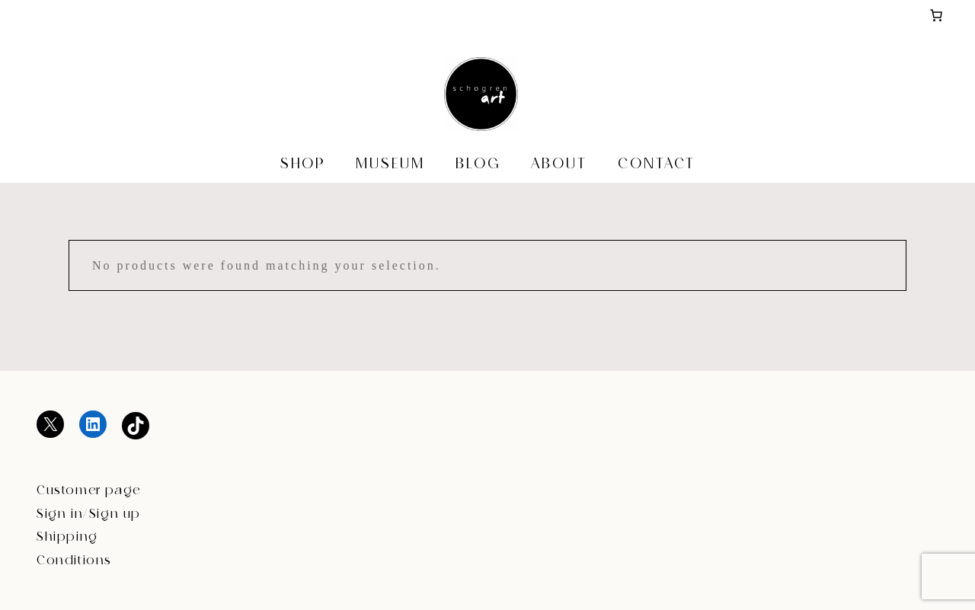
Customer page (89, 490)
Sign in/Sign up (89, 514)
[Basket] (936, 15)
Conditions (74, 560)
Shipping (67, 537)
